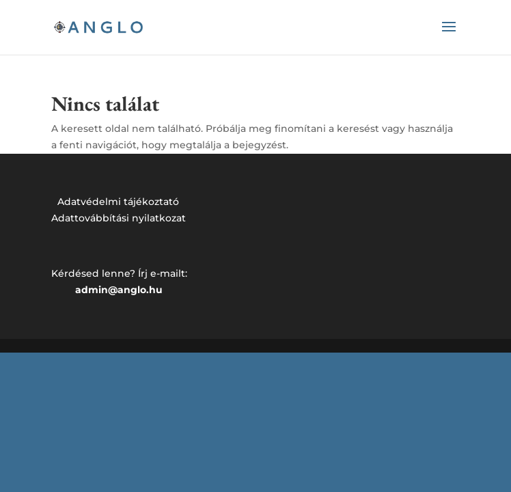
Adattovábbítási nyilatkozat (118, 218)
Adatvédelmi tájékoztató (118, 201)
